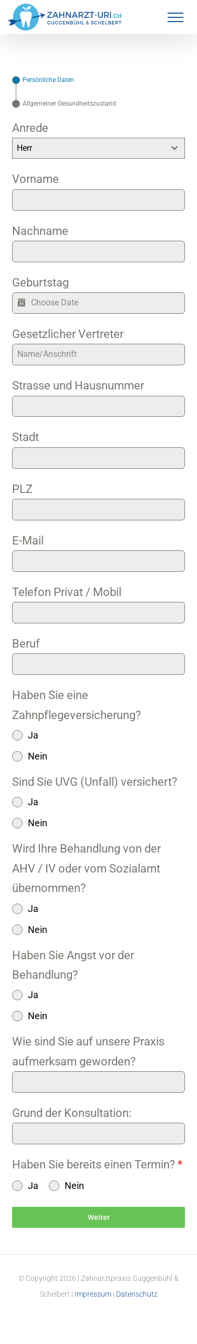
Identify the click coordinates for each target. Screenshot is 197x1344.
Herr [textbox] (24, 148)
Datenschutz (137, 1294)
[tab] (43, 80)
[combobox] (98, 148)
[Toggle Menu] (175, 17)
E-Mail (28, 540)
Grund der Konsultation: (71, 1113)
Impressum (93, 1294)
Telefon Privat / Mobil (66, 592)
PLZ (22, 489)
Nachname (40, 231)
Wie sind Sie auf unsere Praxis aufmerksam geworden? (88, 1051)
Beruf (26, 643)
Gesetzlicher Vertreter (67, 334)
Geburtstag (40, 282)
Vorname (35, 179)
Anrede (30, 128)
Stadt (25, 437)
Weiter (99, 1217)
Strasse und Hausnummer (78, 385)
